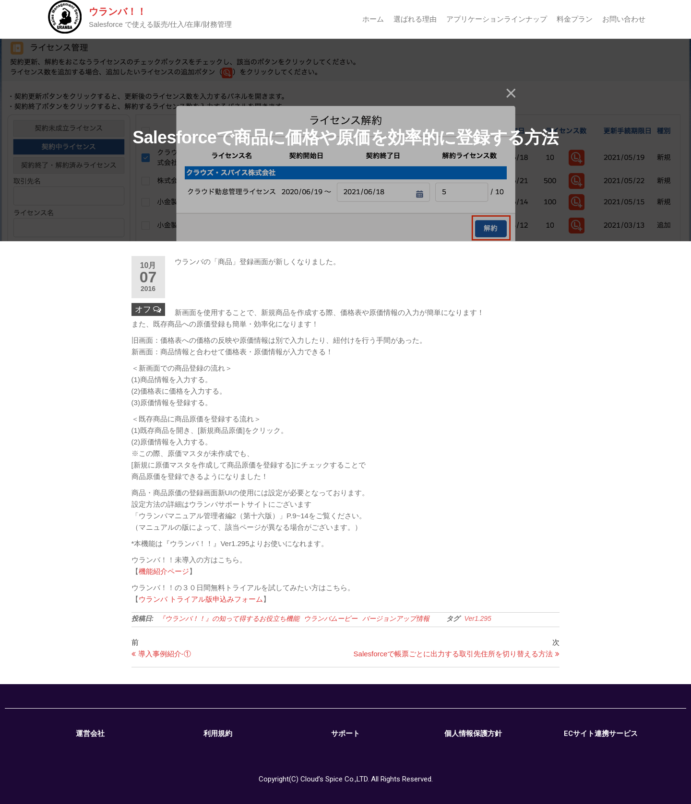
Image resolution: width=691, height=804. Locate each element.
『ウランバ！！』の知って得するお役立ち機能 (228, 618)
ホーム (373, 19)
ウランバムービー (330, 618)
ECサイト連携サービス (601, 733)
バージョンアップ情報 (395, 618)
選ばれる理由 (415, 19)
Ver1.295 (478, 618)
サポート (345, 733)
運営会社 (90, 733)
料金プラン (575, 19)
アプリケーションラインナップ (496, 19)
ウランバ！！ (117, 11)
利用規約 (217, 733)
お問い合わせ (623, 19)
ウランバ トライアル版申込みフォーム (201, 599)
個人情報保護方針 (473, 733)
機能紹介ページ (164, 571)
